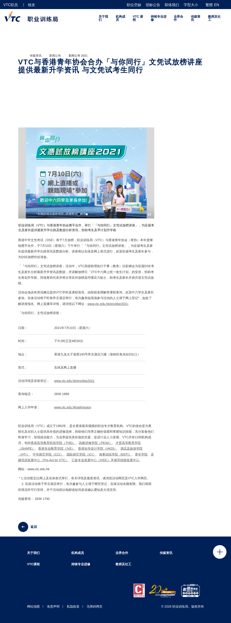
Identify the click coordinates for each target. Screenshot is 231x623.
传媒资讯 (195, 18)
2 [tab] (87, 214)
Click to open (219, 552)
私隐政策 (73, 606)
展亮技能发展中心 (126, 464)
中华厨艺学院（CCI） (48, 458)
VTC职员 (10, 5)
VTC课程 (33, 564)
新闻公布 (55, 55)
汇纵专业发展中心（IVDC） (91, 464)
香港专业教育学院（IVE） (56, 452)
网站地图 (33, 606)
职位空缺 (134, 5)
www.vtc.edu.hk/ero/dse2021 (108, 307)
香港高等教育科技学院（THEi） (53, 447)
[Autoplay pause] (149, 214)
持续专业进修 (158, 18)
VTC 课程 (138, 18)
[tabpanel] (86, 181)
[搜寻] (226, 4)
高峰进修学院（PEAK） (95, 447)
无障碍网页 (94, 606)
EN (216, 5)
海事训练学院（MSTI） (115, 458)
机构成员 (120, 18)
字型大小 (191, 5)
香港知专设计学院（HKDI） (97, 452)
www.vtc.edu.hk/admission (72, 411)
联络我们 (172, 5)
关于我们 (103, 18)
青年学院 (141, 458)
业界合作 (178, 18)
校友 (31, 5)
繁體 (209, 5)
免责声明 (53, 606)
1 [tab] (79, 214)
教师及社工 (214, 18)
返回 (33, 527)
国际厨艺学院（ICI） (81, 458)
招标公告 (153, 5)
